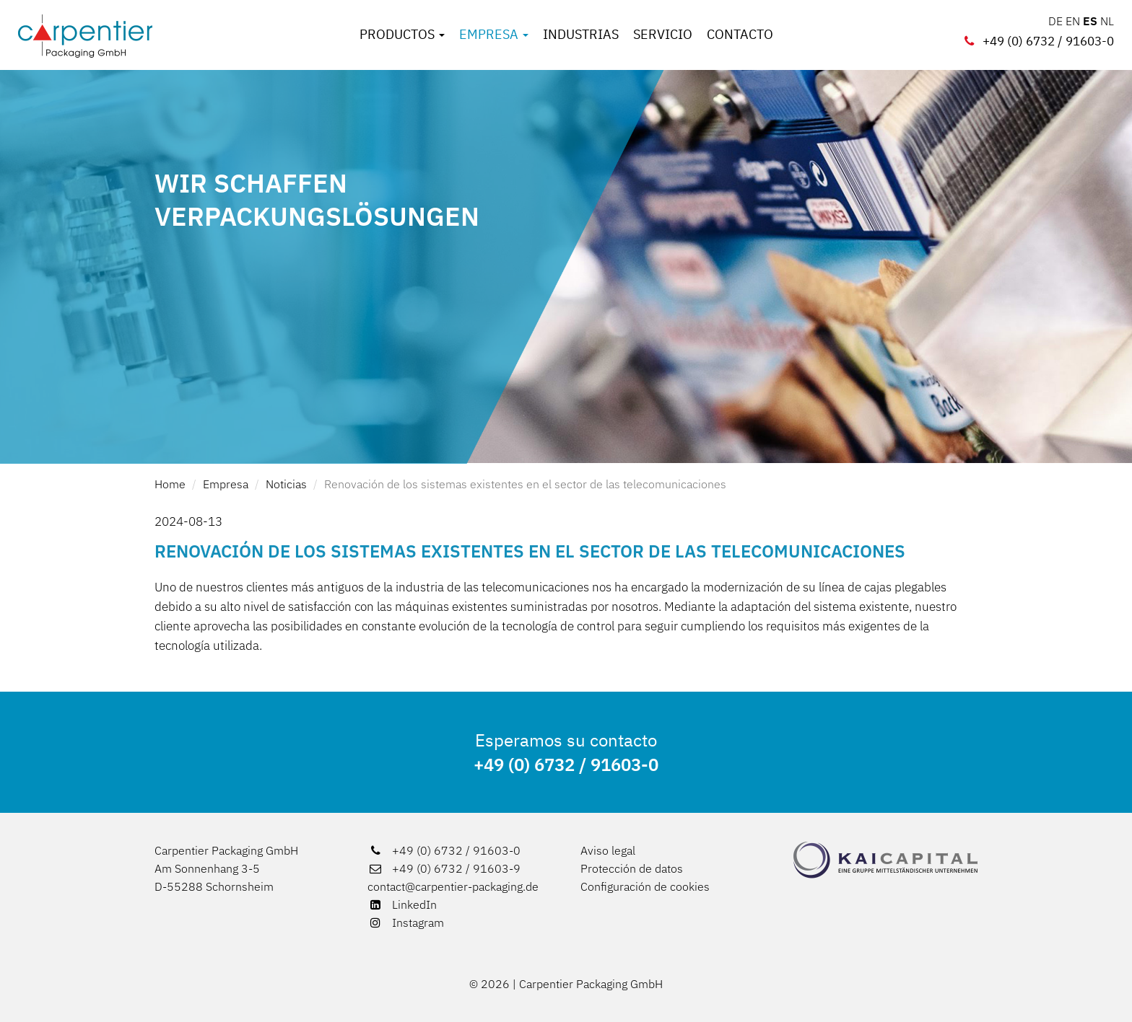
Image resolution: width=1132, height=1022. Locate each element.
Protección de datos (631, 868)
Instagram (405, 922)
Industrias (581, 34)
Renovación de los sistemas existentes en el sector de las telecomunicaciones (525, 484)
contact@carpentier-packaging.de (453, 886)
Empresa (493, 34)
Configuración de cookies (645, 886)
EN (1073, 21)
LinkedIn (402, 904)
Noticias (286, 484)
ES (1090, 21)
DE (1055, 21)
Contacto (740, 34)
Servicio (662, 34)
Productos (402, 34)
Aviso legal (607, 850)
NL (1107, 21)
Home (170, 484)
